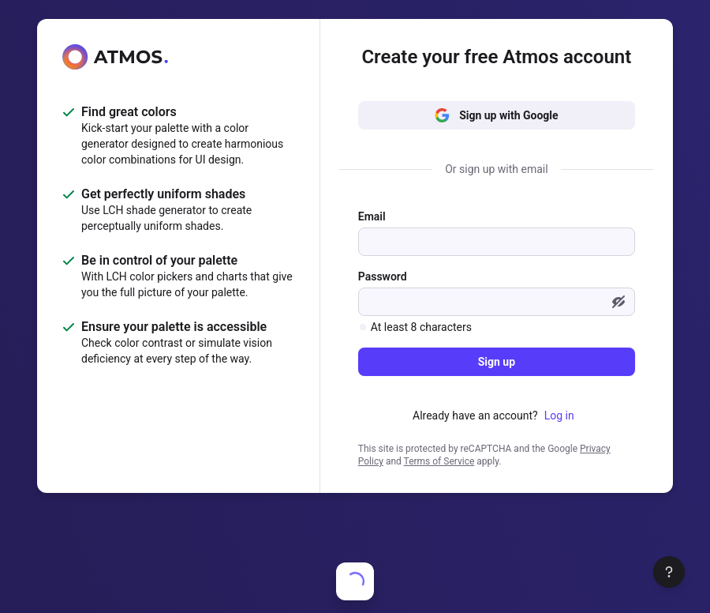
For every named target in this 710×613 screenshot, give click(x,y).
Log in (559, 415)
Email (372, 216)
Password (382, 276)
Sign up (496, 361)
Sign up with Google (497, 115)
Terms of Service (439, 461)
